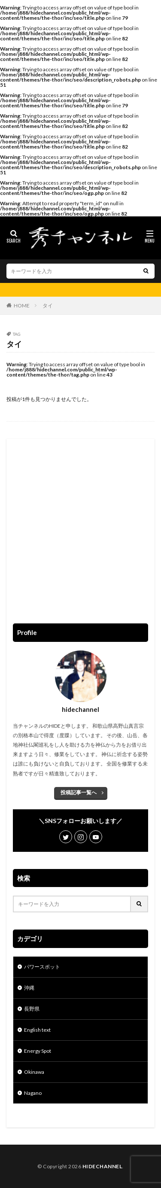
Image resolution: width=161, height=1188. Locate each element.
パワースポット (42, 966)
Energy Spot (37, 1051)
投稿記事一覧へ (79, 792)
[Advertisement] (80, 525)
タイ (48, 305)
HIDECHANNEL (102, 1166)
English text (37, 1030)
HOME (22, 305)
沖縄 (29, 987)
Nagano (33, 1093)
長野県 (31, 1009)
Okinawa (34, 1072)
